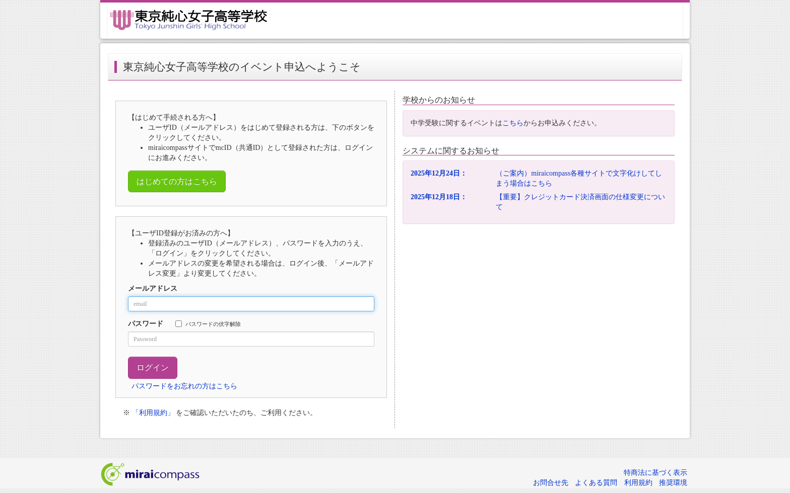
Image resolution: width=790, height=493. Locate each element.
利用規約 (638, 482)
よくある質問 (596, 482)
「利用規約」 (153, 413)
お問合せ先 (550, 482)
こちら (512, 123)
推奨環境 (673, 482)
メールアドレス (152, 288)
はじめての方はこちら (177, 181)
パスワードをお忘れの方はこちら (184, 386)
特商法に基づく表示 (655, 472)
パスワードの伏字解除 (208, 323)
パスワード (145, 323)
